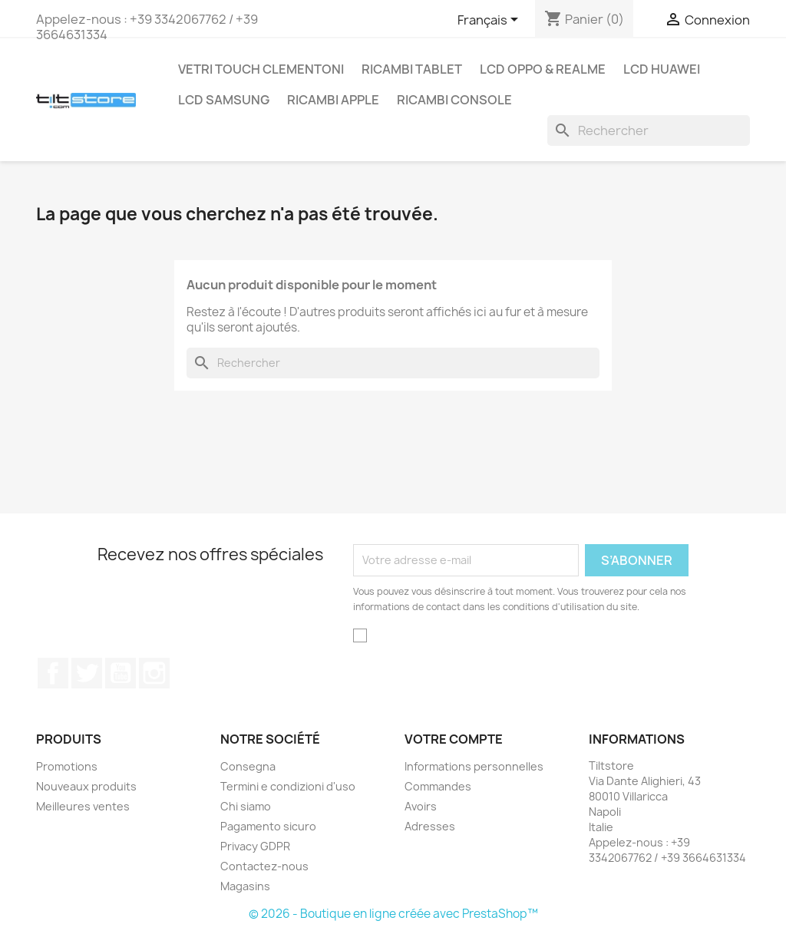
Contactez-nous (264, 866)
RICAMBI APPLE (333, 99)
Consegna (248, 766)
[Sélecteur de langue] (490, 21)
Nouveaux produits (86, 786)
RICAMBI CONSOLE (454, 99)
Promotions (66, 766)
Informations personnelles (474, 766)
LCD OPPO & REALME (543, 69)
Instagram (154, 673)
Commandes (438, 786)
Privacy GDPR (255, 846)
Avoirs (421, 806)
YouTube (120, 673)
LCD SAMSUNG (223, 99)
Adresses (430, 826)
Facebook (53, 673)
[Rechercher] (648, 130)
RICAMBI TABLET (412, 69)
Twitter (86, 673)
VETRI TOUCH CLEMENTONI (261, 69)
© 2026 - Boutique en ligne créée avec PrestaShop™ (393, 914)
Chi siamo (245, 806)
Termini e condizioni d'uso (287, 786)
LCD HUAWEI (661, 69)
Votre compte (454, 739)
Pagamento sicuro (268, 826)
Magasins (245, 886)
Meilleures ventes (83, 806)
